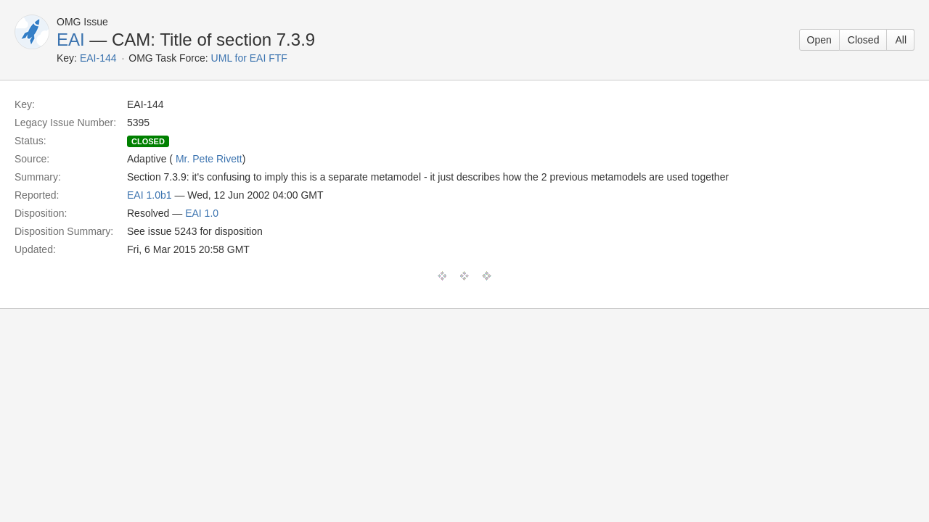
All (901, 40)
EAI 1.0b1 (149, 195)
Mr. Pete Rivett (209, 159)
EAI (71, 39)
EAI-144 (98, 58)
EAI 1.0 (201, 213)
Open (819, 40)
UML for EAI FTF (249, 58)
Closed (864, 40)
